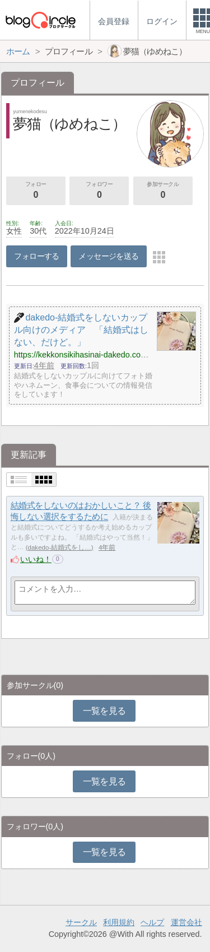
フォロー (36, 191)
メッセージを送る (108, 256)
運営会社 (186, 922)
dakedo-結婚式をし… (59, 547)
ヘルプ (152, 922)
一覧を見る (104, 711)
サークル (81, 922)
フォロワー (99, 191)
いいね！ (36, 559)
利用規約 (118, 922)
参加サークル (163, 191)
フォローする (36, 256)
